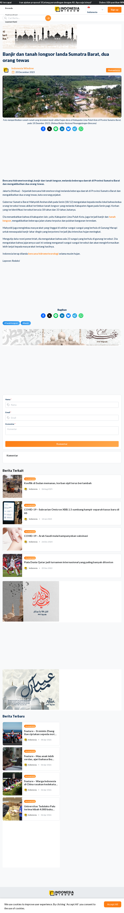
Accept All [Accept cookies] (112, 904)
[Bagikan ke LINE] (55, 128)
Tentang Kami (11, 15)
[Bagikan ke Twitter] (49, 128)
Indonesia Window (22, 68)
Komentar (10, 424)
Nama (8, 399)
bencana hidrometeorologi (43, 253)
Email (8, 412)
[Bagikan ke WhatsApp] (81, 128)
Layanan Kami (11, 22)
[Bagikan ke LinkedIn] (62, 128)
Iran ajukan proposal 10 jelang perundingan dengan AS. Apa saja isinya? (78, 2)
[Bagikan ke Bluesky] (68, 128)
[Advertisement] (62, 155)
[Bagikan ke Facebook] (43, 128)
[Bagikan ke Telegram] (74, 128)
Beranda (9, 8)
